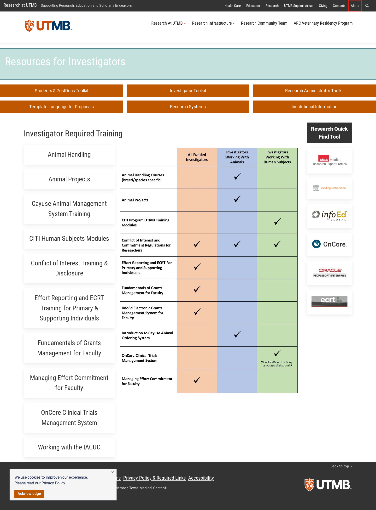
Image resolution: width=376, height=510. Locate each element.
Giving (323, 6)
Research (272, 6)
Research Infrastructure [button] (213, 23)
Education (253, 6)
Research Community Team (264, 23)
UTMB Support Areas (298, 6)
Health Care (232, 6)
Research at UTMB (20, 5)
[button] (112, 472)
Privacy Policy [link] (53, 483)
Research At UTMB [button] (168, 23)
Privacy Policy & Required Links (154, 478)
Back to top (341, 466)
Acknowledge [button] (29, 493)
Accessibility (201, 478)
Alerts (355, 6)
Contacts (339, 6)
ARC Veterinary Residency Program (323, 23)
